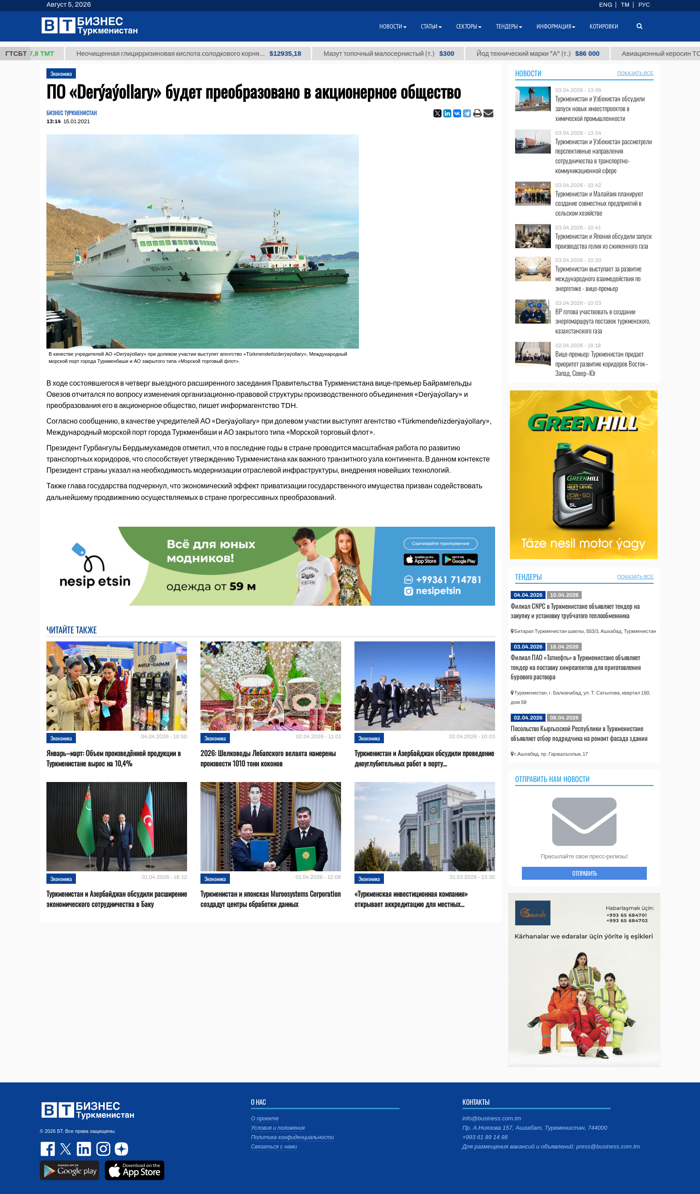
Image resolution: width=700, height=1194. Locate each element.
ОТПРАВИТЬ (584, 873)
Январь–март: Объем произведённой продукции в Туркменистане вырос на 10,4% (113, 758)
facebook (49, 1149)
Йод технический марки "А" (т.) (554, 53)
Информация (556, 26)
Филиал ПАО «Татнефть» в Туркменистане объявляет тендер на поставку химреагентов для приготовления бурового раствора (576, 666)
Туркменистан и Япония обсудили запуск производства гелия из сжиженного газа (603, 240)
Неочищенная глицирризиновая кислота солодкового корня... (205, 53)
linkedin (84, 1149)
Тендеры (528, 576)
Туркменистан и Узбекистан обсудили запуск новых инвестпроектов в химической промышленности (600, 108)
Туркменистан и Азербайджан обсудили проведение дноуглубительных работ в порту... (424, 758)
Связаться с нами (274, 1147)
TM (625, 5)
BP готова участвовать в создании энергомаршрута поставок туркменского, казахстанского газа (602, 321)
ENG (605, 5)
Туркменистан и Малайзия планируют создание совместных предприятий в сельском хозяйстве (599, 203)
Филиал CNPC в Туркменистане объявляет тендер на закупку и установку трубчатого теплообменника (575, 610)
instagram (102, 1149)
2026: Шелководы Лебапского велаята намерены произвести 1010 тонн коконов (268, 758)
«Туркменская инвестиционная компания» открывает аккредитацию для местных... (411, 899)
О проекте (265, 1118)
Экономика (61, 73)
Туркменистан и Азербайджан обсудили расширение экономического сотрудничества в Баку (116, 899)
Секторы (469, 26)
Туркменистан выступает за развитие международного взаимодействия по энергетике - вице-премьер (598, 278)
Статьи (431, 26)
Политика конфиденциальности (292, 1137)
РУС (644, 5)
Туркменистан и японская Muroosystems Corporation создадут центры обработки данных (270, 899)
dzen (120, 1149)
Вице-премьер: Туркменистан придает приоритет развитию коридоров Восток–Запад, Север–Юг (601, 363)
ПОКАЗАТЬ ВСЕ (635, 73)
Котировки (604, 26)
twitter (66, 1149)
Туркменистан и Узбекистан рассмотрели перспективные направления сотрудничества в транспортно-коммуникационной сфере (603, 156)
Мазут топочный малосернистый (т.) (405, 53)
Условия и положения (277, 1128)
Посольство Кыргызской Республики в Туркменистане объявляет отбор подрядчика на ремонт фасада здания (579, 733)
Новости (528, 73)
